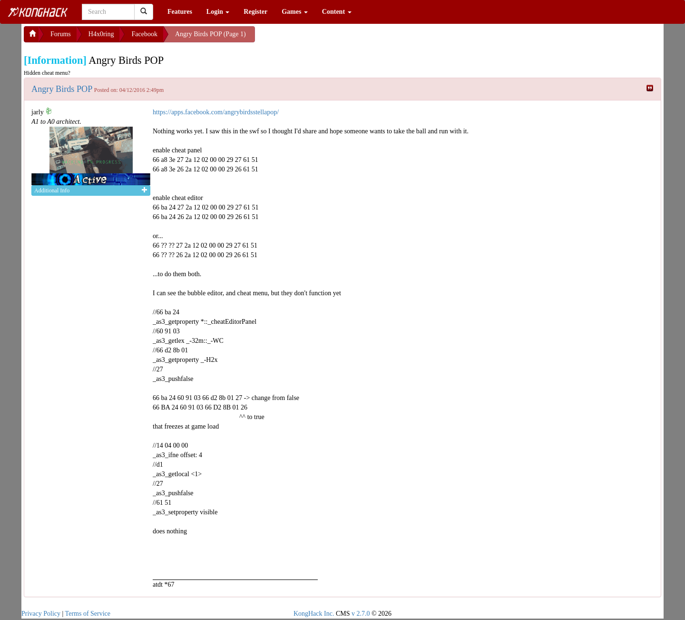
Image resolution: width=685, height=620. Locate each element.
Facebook (144, 34)
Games (295, 11)
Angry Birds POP (61, 89)
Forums (60, 34)
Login (218, 11)
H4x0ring (101, 34)
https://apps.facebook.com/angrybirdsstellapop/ (216, 112)
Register (255, 11)
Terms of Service (87, 613)
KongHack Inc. (314, 613)
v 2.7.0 (361, 613)
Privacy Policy (40, 613)
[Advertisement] (331, 38)
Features (179, 11)
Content (337, 11)
